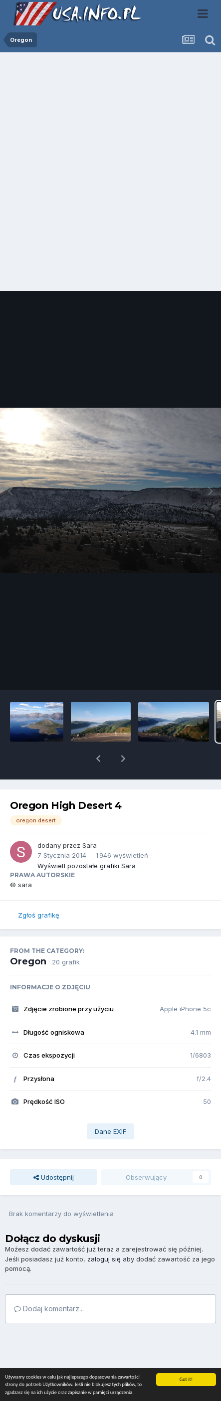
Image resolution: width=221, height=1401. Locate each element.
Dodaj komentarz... (49, 1282)
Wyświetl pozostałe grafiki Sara (86, 840)
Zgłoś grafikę (38, 889)
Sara (89, 819)
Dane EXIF (110, 1105)
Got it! (186, 1379)
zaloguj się (104, 1233)
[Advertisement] (110, 174)
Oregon (28, 935)
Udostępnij (53, 1151)
